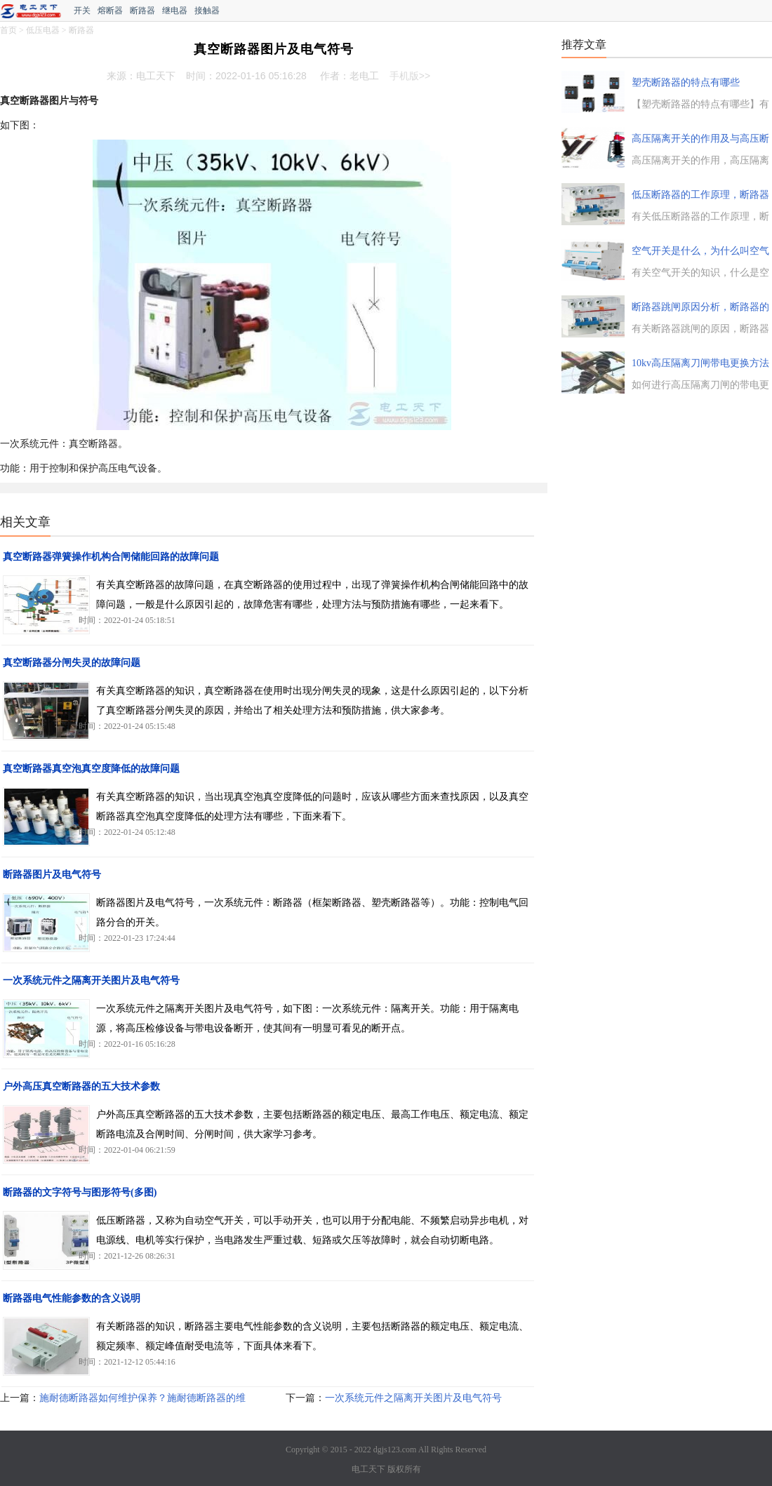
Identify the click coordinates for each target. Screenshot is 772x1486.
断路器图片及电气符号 (52, 874)
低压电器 (43, 30)
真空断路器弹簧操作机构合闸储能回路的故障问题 (111, 556)
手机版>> (410, 75)
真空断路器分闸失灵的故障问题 (71, 662)
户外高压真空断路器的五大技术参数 (81, 1086)
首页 (8, 30)
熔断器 (110, 10)
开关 (82, 10)
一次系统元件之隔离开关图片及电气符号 (91, 980)
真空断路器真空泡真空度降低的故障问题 (91, 768)
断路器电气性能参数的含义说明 (71, 1298)
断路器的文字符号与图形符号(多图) (80, 1192)
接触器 (207, 10)
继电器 (174, 10)
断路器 (142, 10)
